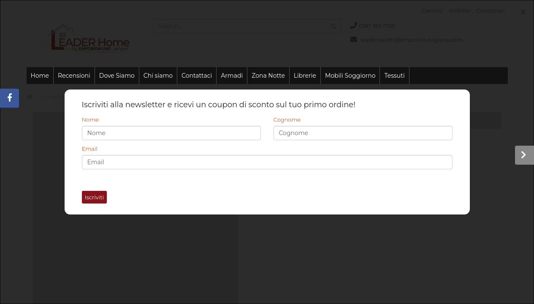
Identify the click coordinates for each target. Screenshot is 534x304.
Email (90, 148)
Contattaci (197, 75)
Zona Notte (268, 75)
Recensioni (74, 75)
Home (40, 75)
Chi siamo (158, 75)
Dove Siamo (117, 75)
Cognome (287, 119)
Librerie (305, 75)
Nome (90, 119)
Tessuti (394, 75)
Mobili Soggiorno (350, 75)
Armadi (232, 75)
